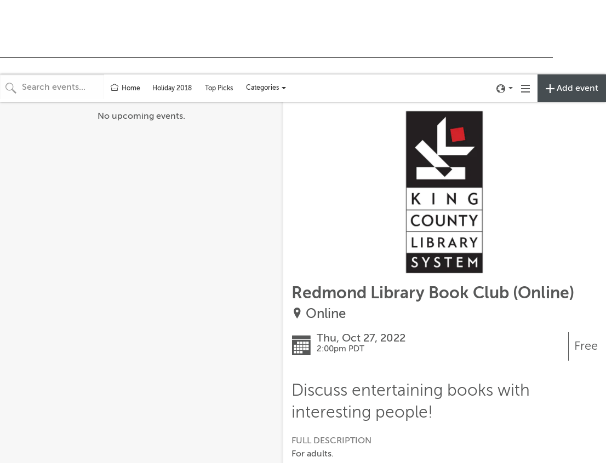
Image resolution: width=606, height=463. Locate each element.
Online (326, 313)
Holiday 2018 (172, 88)
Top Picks (219, 88)
